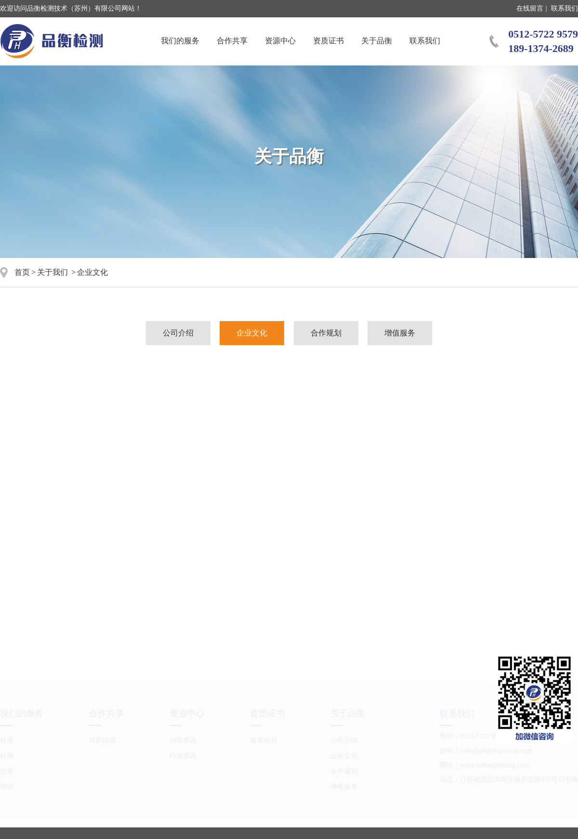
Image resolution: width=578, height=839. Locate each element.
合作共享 (232, 41)
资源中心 (280, 41)
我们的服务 (180, 41)
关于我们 (52, 272)
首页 (22, 272)
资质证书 (328, 41)
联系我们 (564, 8)
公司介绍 (178, 333)
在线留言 (529, 8)
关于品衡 (376, 41)
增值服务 (399, 333)
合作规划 (326, 333)
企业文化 (251, 333)
